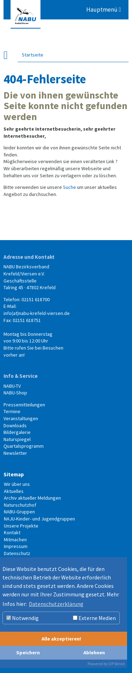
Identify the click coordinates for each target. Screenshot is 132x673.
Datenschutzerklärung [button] (56, 603)
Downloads (15, 425)
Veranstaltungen (21, 418)
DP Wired (117, 663)
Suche (69, 187)
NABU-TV (12, 386)
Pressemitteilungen (24, 404)
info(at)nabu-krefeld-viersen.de (37, 313)
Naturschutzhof (20, 505)
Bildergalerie (17, 432)
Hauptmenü (103, 9)
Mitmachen (15, 539)
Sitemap (14, 474)
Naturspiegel (17, 439)
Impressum (15, 546)
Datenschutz (17, 553)
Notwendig (22, 617)
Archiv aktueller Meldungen (32, 498)
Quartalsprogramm (24, 446)
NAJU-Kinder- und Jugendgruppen (39, 519)
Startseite (32, 54)
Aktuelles (14, 491)
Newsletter (15, 453)
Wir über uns (17, 484)
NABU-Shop (15, 392)
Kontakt (12, 532)
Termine (12, 411)
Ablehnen (94, 652)
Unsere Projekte (21, 526)
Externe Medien (94, 617)
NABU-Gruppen (19, 511)
